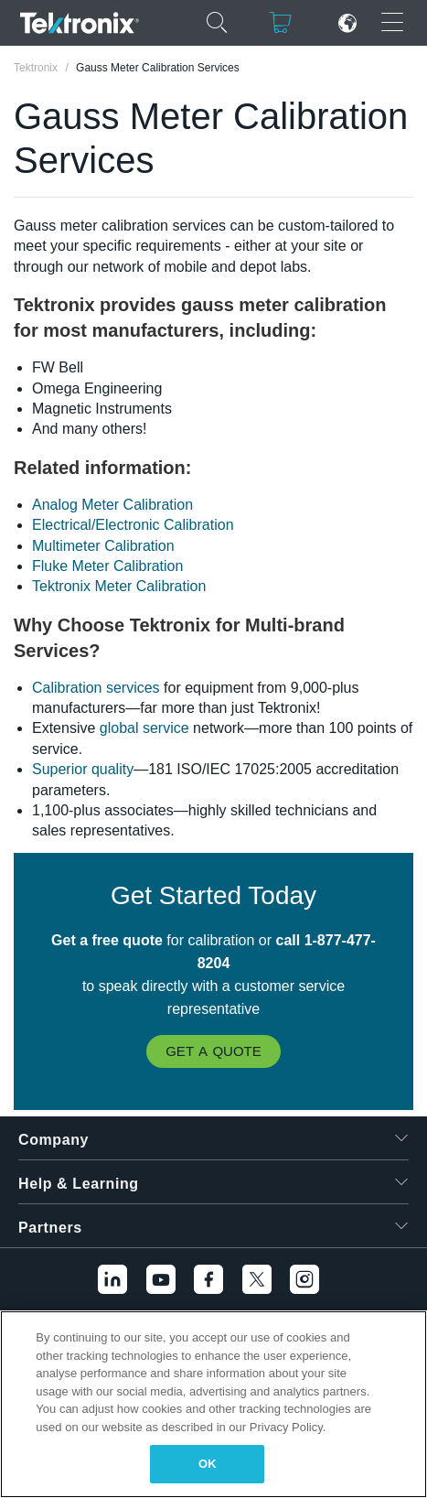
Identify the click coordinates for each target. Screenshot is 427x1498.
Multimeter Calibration (103, 546)
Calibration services (96, 687)
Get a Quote (213, 1051)
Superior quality (82, 769)
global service (144, 728)
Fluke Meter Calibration (107, 566)
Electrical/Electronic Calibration (133, 525)
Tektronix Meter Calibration (119, 586)
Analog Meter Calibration (112, 504)
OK (207, 1464)
